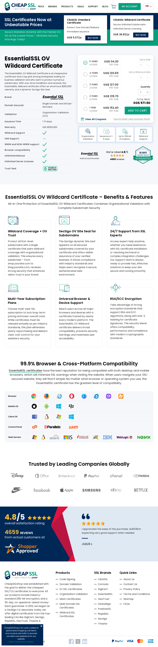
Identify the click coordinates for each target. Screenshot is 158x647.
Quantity (145, 86)
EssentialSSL (105, 594)
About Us (128, 579)
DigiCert (103, 589)
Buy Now (93, 37)
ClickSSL (103, 579)
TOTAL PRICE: (143, 99)
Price (41, 6)
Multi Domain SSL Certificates (70, 605)
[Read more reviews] (22, 552)
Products (67, 6)
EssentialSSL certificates (25, 370)
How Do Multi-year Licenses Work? (132, 119)
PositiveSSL (104, 609)
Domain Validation (71, 584)
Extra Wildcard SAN (139, 72)
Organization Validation (74, 594)
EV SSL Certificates (71, 589)
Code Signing (67, 579)
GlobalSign (104, 604)
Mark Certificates (70, 599)
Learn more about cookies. (21, 641)
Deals (80, 6)
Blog (105, 6)
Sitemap (128, 599)
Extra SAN (145, 59)
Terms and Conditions (136, 594)
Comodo (103, 584)
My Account (129, 6)
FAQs (126, 604)
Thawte (102, 623)
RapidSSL (103, 614)
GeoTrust (103, 599)
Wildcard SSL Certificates (67, 614)
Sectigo (102, 618)
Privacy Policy (131, 589)
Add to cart (137, 110)
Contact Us (130, 584)
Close (41, 626)
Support (93, 6)
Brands (52, 6)
